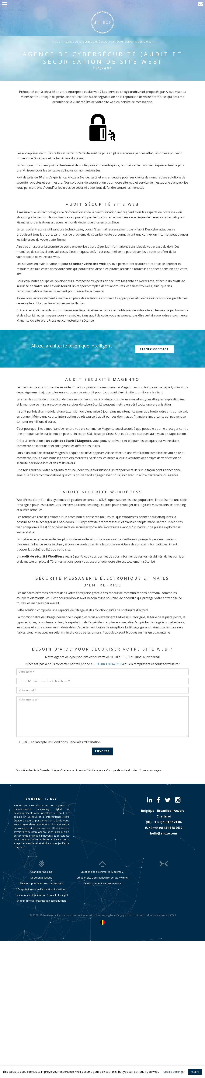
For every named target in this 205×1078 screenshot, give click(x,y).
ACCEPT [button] (195, 1071)
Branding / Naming (41, 871)
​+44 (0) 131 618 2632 (167, 828)
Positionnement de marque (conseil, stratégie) (41, 895)
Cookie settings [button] (173, 1071)
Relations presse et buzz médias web (41, 883)
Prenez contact (154, 349)
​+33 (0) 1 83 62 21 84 (166, 822)
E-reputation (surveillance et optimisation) (41, 889)
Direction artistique (41, 877)
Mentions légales (156, 915)
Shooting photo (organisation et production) (41, 900)
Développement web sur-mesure (102, 883)
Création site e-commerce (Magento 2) (102, 871)
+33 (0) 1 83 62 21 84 (109, 664)
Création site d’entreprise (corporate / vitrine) (102, 877)
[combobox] (24, 681)
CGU (173, 915)
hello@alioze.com (163, 833)
